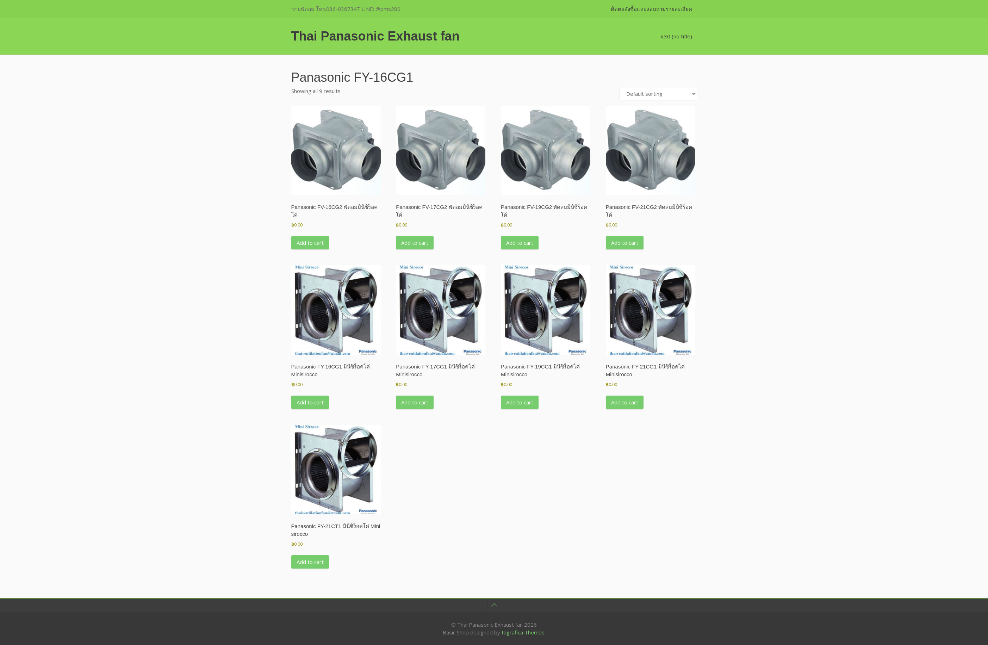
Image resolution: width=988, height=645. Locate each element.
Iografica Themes (523, 632)
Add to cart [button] (310, 242)
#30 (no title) (676, 36)
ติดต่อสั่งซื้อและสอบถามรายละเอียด (651, 8)
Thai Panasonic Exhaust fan (375, 36)
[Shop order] (658, 93)
